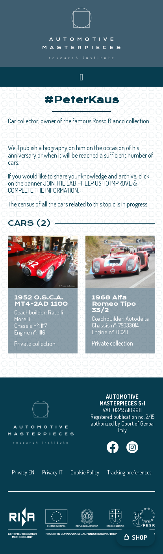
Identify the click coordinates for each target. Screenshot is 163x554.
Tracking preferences (129, 472)
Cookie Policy (84, 472)
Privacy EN (23, 472)
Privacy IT (52, 472)
